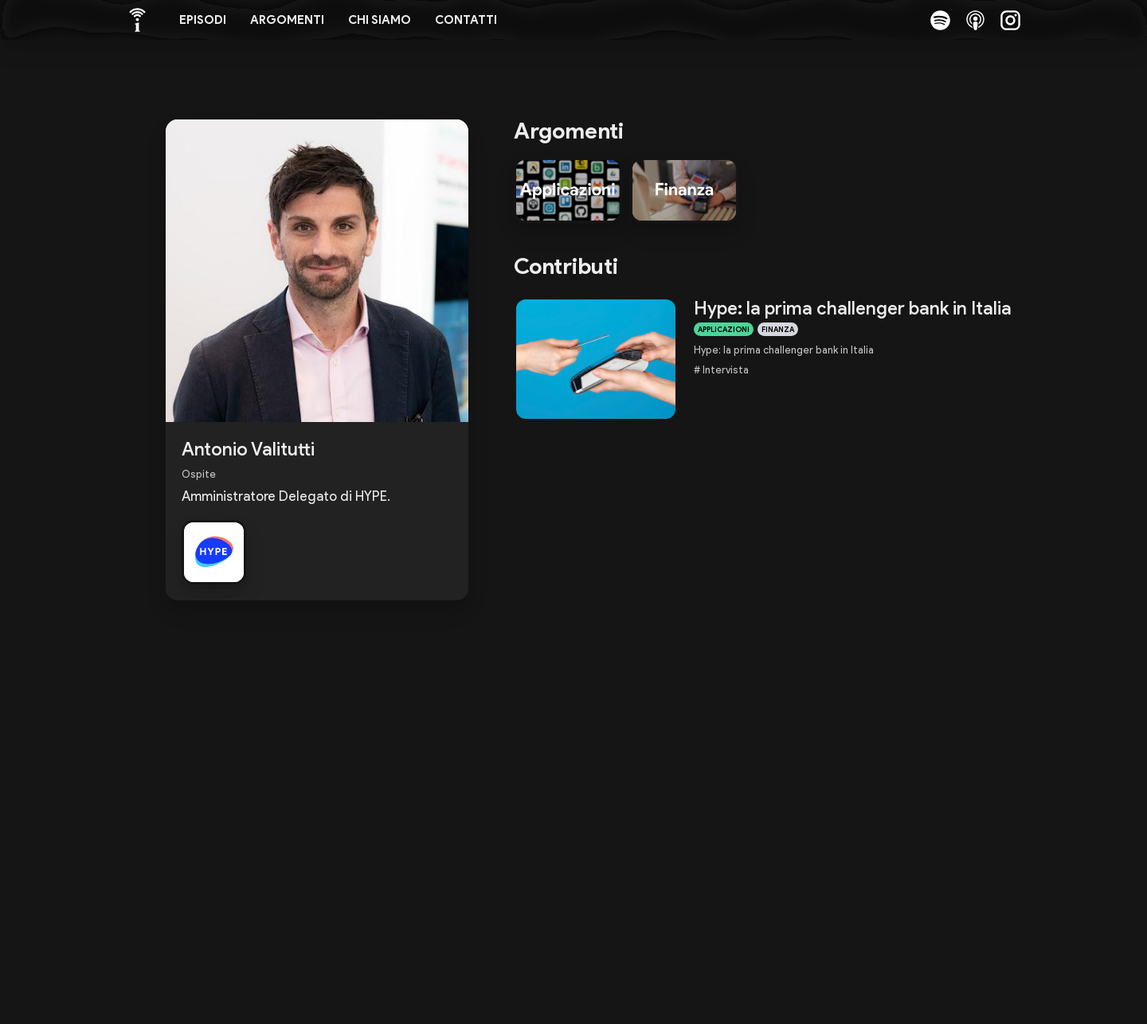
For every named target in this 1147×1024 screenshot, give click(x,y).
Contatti (466, 20)
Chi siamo (379, 20)
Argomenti (287, 20)
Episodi (202, 20)
